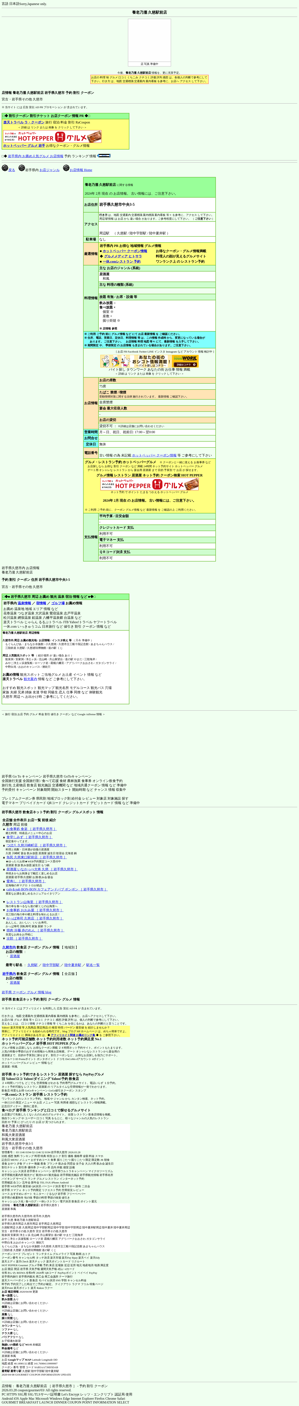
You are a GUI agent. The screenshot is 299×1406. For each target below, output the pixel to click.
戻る (8, 170)
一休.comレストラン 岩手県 (22, 1094)
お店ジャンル (49, 170)
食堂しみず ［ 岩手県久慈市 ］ (30, 837)
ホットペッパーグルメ (15, 1062)
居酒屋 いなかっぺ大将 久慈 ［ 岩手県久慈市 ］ (42, 869)
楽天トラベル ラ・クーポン (24, 122)
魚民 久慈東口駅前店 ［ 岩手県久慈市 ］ (37, 857)
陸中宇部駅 (51, 965)
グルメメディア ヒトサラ (123, 256)
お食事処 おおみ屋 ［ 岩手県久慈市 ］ (35, 910)
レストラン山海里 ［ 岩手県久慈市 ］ (35, 902)
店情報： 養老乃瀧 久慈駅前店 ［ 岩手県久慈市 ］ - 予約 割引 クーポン (55, 1386)
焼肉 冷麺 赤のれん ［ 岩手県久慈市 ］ (35, 930)
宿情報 (41, 603)
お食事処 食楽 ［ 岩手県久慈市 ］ (32, 829)
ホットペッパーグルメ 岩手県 (24, 1043)
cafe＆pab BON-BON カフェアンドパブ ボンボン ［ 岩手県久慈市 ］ (57, 889)
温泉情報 (24, 603)
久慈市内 (9, 947)
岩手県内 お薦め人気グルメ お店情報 (35, 156)
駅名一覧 (93, 965)
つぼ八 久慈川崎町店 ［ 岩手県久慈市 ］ (37, 845)
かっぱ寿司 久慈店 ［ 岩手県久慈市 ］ (35, 918)
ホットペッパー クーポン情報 (125, 251)
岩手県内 (9, 974)
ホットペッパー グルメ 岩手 (24, 145)
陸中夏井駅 (72, 965)
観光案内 (30, 679)
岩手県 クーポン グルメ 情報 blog (26, 992)
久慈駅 (33, 965)
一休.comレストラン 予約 (121, 261)
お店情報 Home (77, 170)
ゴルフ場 (58, 603)
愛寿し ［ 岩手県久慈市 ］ (26, 881)
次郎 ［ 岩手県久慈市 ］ (25, 938)
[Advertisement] (28, 742)
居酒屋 (15, 956)
